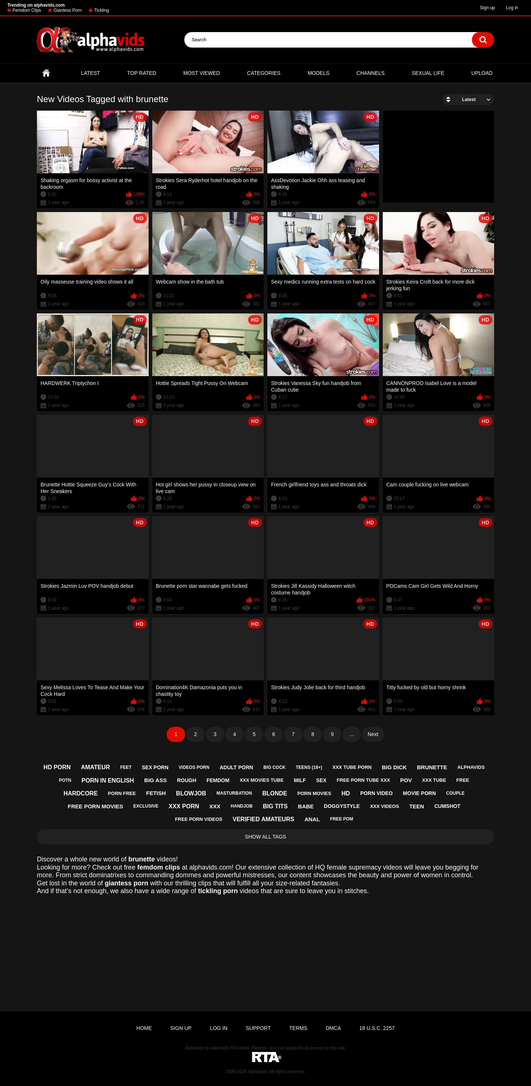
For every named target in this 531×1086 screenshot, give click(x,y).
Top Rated (141, 73)
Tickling (101, 10)
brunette (432, 767)
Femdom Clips (27, 10)
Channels (371, 73)
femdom (217, 780)
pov (406, 780)
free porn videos (198, 819)
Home (46, 73)
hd (345, 793)
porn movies (314, 793)
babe (306, 806)
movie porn (419, 793)
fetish (156, 793)
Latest (90, 73)
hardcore (80, 793)
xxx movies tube (262, 780)
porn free (122, 793)
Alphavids (257, 1071)
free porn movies (95, 806)
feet (126, 767)
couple (455, 793)
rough (186, 780)
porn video (376, 793)
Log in (512, 7)
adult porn (236, 767)
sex (321, 780)
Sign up (487, 7)
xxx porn (184, 806)
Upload (482, 73)
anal (312, 819)
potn (65, 780)
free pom (341, 819)
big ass (155, 780)
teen (416, 806)
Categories (264, 73)
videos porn (194, 767)
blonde (274, 793)
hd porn (57, 767)
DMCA (333, 1028)
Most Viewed (201, 73)
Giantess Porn (67, 10)
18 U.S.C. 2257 (377, 1028)
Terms (298, 1028)
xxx (215, 806)
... (352, 734)
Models (318, 73)
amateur (95, 767)
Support (258, 1028)
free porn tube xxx (363, 780)
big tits (275, 806)
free (463, 780)
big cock (274, 767)
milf (300, 780)
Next (373, 734)
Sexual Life (428, 73)
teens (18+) (309, 767)
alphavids (471, 767)
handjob (242, 806)
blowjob (191, 793)
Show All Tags (265, 837)
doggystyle (342, 806)
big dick (394, 767)
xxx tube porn (352, 767)
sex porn (155, 767)
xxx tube (434, 780)
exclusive (146, 806)
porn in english (107, 780)
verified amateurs (263, 819)
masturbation (234, 793)
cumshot (447, 806)
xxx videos (384, 806)
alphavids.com (210, 867)
